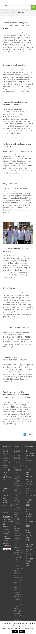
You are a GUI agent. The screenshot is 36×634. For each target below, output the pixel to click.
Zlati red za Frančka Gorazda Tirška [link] (29, 535)
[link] (33, 7)
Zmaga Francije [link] (9, 288)
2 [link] (27, 434)
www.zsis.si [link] (7, 482)
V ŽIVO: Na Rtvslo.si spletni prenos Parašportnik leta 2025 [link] (29, 517)
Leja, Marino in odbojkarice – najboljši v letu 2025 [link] (29, 496)
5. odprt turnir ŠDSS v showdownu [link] (17, 327)
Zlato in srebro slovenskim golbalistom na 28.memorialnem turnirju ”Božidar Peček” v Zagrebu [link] (16, 394)
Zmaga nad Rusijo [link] (10, 183)
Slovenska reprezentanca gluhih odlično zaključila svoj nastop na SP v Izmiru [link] (18, 25)
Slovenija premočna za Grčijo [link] (14, 65)
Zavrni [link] (22, 631)
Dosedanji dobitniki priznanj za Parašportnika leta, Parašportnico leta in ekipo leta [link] (29, 555)
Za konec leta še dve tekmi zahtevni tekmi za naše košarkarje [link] (29, 474)
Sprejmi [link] (15, 631)
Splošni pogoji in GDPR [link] (6, 498)
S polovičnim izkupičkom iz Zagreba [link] (29, 456)
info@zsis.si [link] (7, 477)
